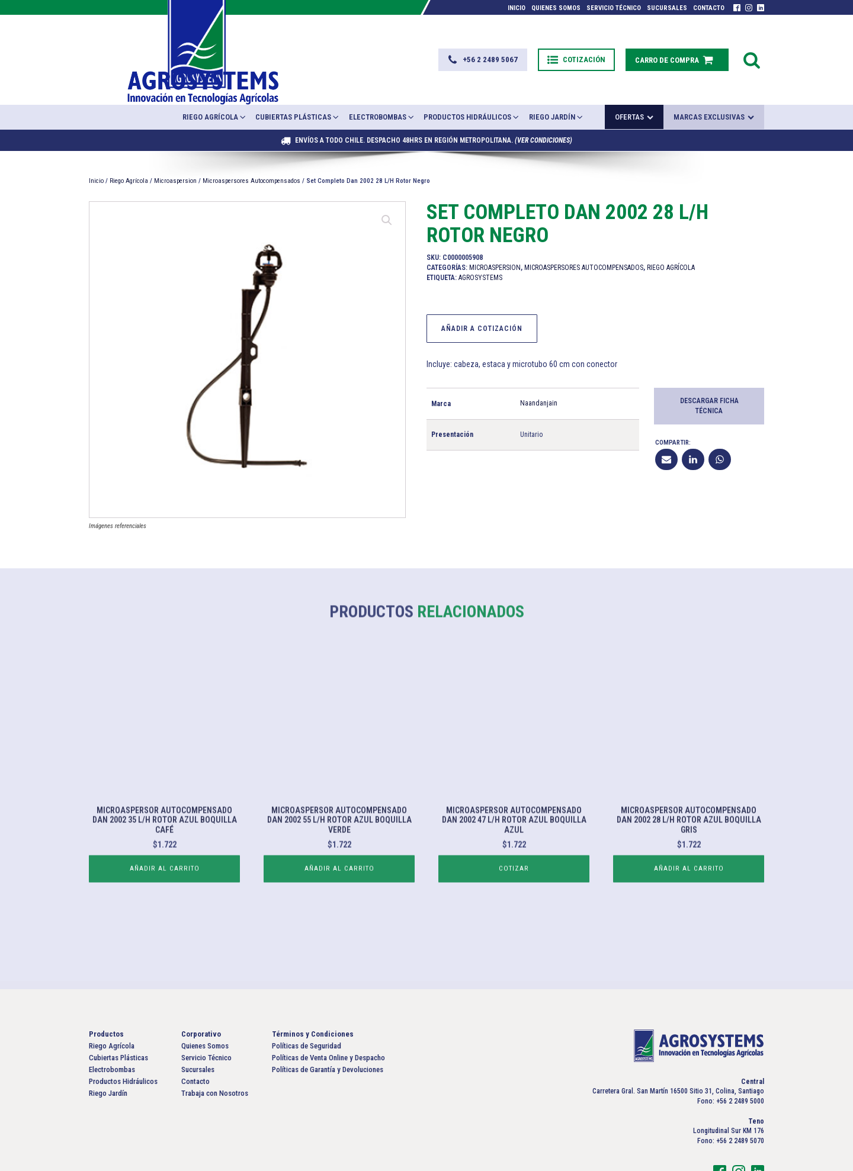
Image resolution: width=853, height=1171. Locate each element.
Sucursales (667, 8)
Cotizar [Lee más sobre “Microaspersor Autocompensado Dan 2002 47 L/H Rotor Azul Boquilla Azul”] (514, 877)
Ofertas (634, 87)
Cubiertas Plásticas (297, 87)
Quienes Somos (556, 8)
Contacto (708, 8)
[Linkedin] (693, 429)
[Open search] (751, 45)
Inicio (516, 8)
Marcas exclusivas (714, 87)
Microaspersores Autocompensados (251, 151)
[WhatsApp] (719, 429)
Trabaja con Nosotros (214, 1064)
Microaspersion (175, 151)
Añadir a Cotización (481, 299)
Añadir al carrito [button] (164, 877)
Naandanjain (538, 374)
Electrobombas (382, 87)
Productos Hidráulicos (472, 87)
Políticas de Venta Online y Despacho (328, 1028)
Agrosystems (480, 248)
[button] (476, 45)
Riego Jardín (556, 87)
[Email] (666, 429)
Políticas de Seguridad (306, 1016)
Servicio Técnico (613, 8)
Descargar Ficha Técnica (709, 377)
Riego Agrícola (214, 87)
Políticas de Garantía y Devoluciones (327, 1040)
